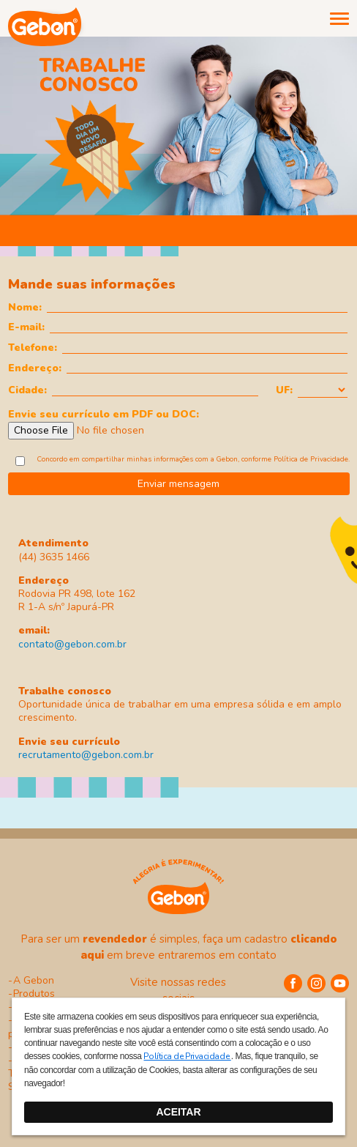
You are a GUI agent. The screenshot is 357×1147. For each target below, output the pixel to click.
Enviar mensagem (178, 484)
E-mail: (26, 326)
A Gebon (33, 980)
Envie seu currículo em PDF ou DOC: (103, 413)
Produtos (34, 994)
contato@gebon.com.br (72, 644)
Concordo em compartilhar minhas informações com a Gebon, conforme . (193, 459)
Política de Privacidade (311, 459)
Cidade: (27, 389)
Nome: (25, 306)
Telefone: (32, 347)
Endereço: (34, 367)
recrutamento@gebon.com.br (86, 755)
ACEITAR (178, 1112)
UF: (284, 390)
